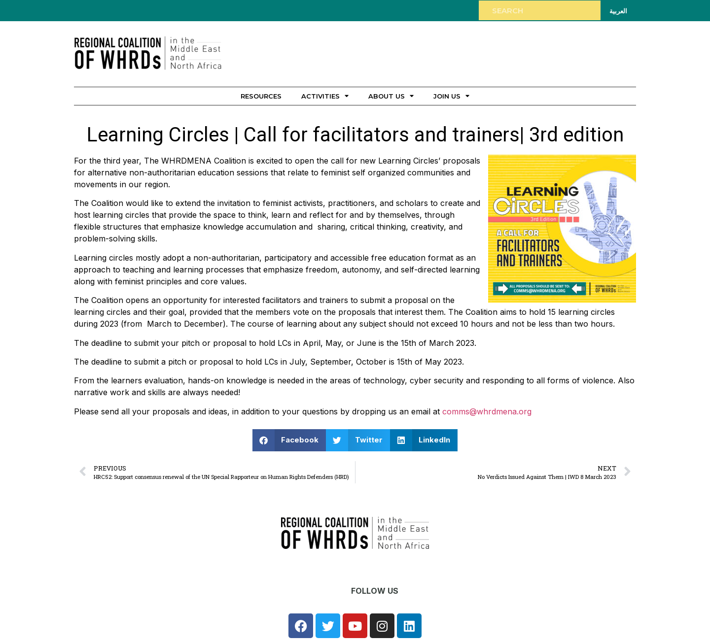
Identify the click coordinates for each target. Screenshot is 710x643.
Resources (261, 96)
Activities (325, 96)
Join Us (451, 96)
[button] (289, 440)
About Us (391, 96)
